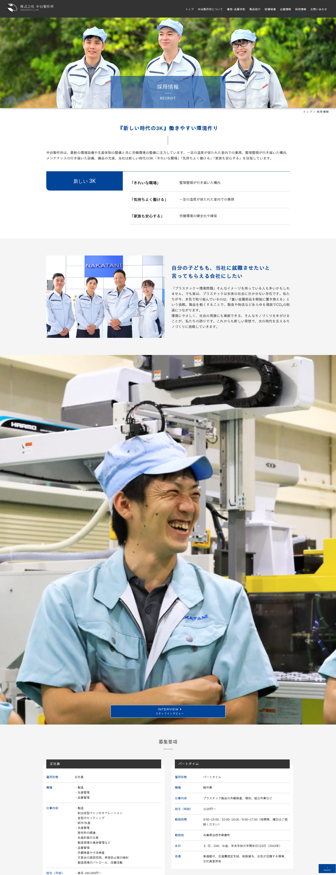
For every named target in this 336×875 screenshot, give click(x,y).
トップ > (309, 113)
